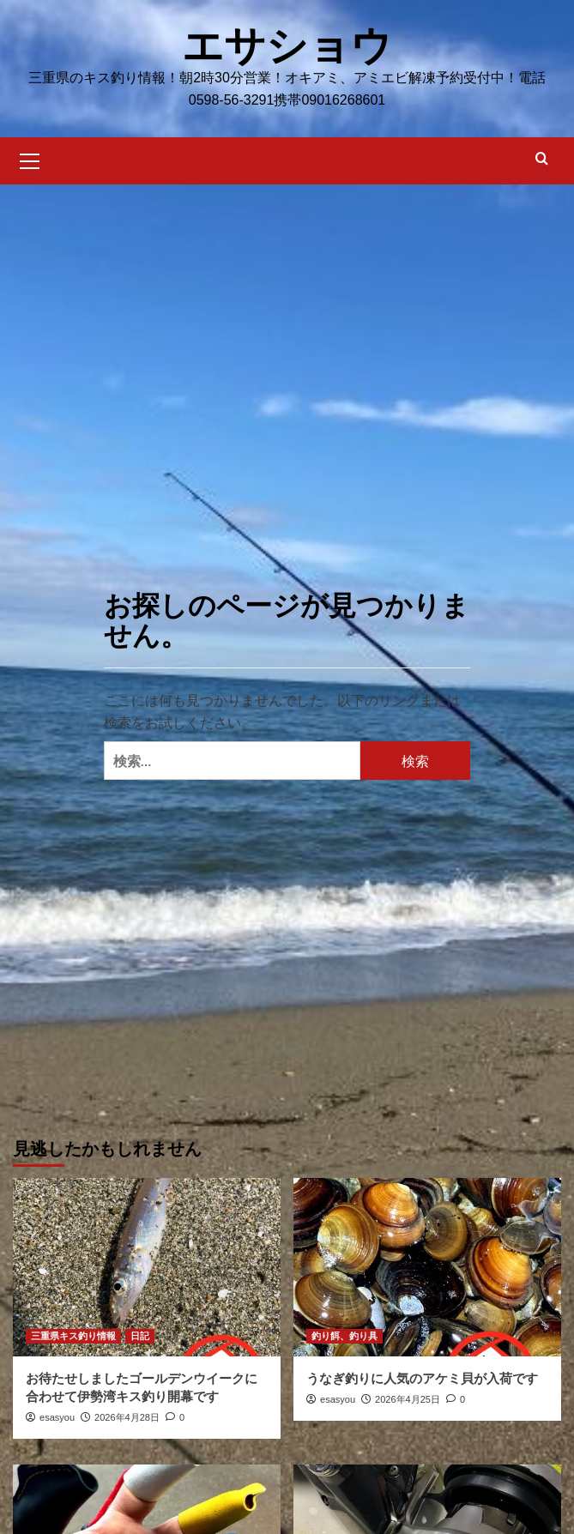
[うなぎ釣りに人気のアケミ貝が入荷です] (427, 1267)
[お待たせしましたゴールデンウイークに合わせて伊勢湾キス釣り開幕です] (147, 1267)
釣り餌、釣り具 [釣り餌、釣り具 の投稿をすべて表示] (344, 1336)
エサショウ (287, 46)
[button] (30, 158)
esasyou (57, 1417)
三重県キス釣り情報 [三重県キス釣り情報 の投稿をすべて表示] (73, 1336)
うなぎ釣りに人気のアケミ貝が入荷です (422, 1378)
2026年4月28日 (127, 1417)
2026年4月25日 (407, 1399)
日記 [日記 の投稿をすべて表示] (139, 1336)
